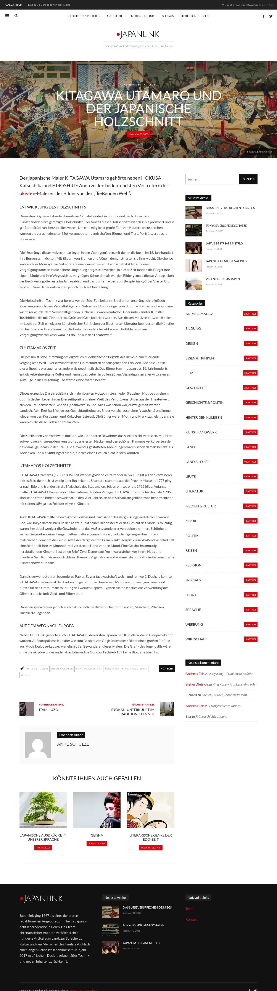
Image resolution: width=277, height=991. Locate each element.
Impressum (76, 982)
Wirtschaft (196, 639)
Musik (190, 521)
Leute (153, 84)
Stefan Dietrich (196, 684)
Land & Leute (197, 461)
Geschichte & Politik (204, 402)
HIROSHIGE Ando (62, 668)
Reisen (191, 550)
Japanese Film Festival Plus (226, 261)
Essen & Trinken (199, 358)
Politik (192, 535)
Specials (193, 580)
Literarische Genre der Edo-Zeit (150, 837)
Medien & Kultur (200, 506)
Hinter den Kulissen (203, 417)
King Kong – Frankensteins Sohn (231, 673)
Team (189, 908)
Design (191, 343)
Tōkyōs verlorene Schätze (226, 225)
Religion (193, 565)
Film (189, 373)
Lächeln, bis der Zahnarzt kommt (224, 695)
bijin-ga (32, 668)
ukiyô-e (25, 675)
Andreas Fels (195, 673)
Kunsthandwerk (133, 84)
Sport (190, 595)
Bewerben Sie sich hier (260, 4)
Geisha (44, 668)
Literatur (194, 491)
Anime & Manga (199, 314)
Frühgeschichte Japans (224, 706)
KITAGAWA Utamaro (134, 668)
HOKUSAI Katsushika (89, 668)
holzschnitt (112, 668)
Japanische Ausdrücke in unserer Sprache (43, 837)
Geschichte (196, 388)
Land (190, 447)
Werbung (194, 624)
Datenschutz (90, 982)
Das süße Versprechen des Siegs (49, 4)
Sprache (193, 609)
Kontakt (191, 919)
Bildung (193, 328)
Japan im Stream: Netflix (224, 243)
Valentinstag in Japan (223, 279)
